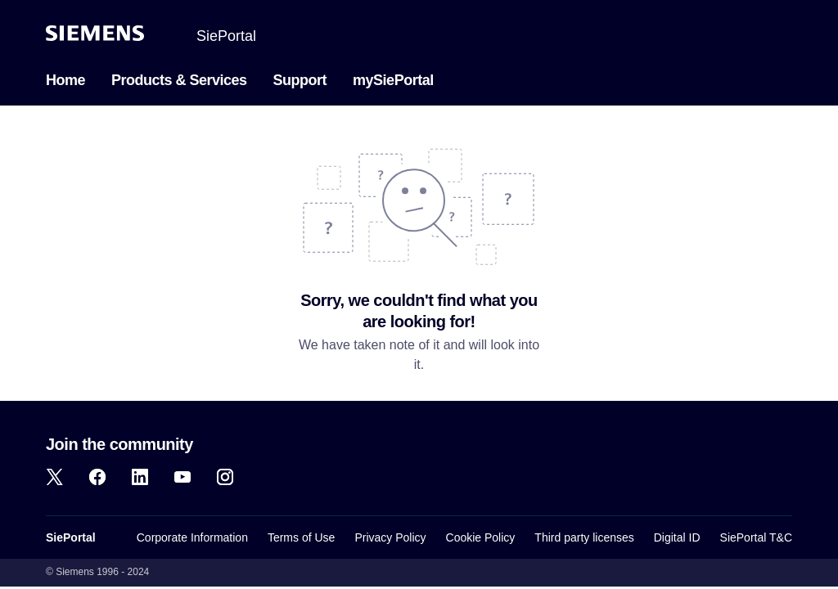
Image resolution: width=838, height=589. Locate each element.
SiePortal (226, 36)
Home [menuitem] (65, 80)
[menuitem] (240, 79)
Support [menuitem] (300, 80)
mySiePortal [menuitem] (393, 80)
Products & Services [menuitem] (179, 80)
